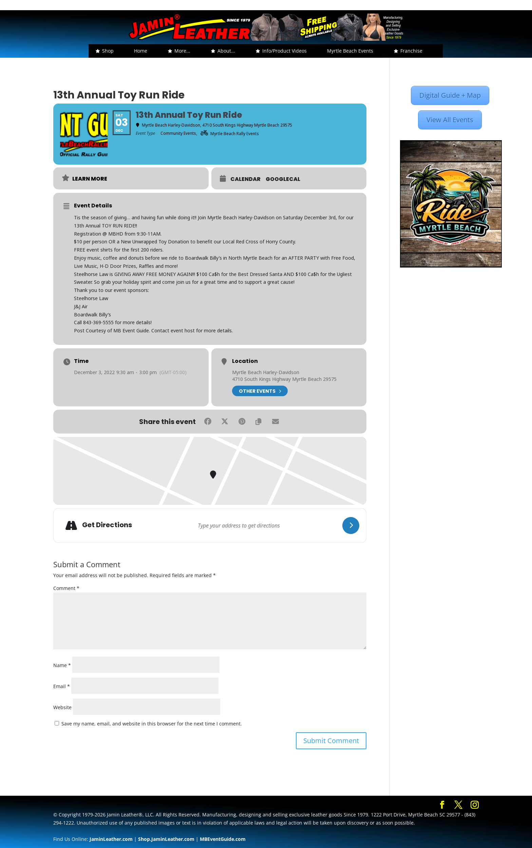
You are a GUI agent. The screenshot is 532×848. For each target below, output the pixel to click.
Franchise (411, 51)
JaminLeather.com (111, 839)
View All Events (449, 119)
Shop (108, 51)
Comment (66, 588)
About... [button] (226, 51)
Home (140, 51)
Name (62, 665)
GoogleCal (283, 179)
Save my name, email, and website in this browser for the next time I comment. (151, 723)
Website (62, 707)
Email (61, 686)
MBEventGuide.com (223, 839)
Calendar (245, 179)
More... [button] (182, 51)
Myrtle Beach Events (350, 51)
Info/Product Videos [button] (284, 51)
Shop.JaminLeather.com (166, 839)
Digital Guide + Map (450, 95)
